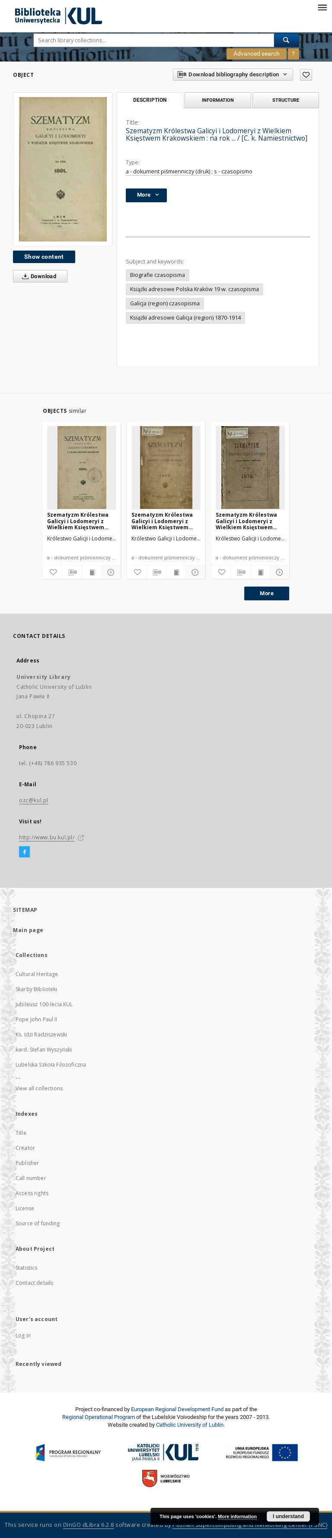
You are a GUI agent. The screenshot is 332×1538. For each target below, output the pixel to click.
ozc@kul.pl (33, 800)
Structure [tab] (285, 100)
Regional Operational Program (98, 1417)
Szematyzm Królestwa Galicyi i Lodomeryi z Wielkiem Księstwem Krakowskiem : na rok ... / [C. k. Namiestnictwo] (80, 520)
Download (37, 276)
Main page (28, 930)
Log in (23, 1335)
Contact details (34, 1283)
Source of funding (38, 1223)
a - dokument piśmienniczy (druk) (168, 171)
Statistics (27, 1267)
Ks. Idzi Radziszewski (41, 1034)
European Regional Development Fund (177, 1409)
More (267, 593)
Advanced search (256, 53)
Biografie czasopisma (157, 275)
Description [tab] (149, 100)
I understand (288, 1516)
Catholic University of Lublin (189, 1425)
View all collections (39, 1088)
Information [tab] (218, 100)
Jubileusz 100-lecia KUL (44, 1004)
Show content (44, 256)
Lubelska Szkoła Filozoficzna (51, 1064)
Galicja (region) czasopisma (165, 303)
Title (21, 1132)
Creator (25, 1148)
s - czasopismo (233, 171)
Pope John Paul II (36, 1019)
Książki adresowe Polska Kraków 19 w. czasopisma (194, 289)
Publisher (27, 1163)
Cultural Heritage (37, 974)
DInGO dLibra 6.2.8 (88, 1525)
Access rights (32, 1193)
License (25, 1208)
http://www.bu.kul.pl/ (47, 837)
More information (237, 1516)
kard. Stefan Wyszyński (44, 1049)
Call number (31, 1178)
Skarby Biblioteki (36, 989)
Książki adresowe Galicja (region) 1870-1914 (185, 317)
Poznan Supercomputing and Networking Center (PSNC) (249, 1525)
